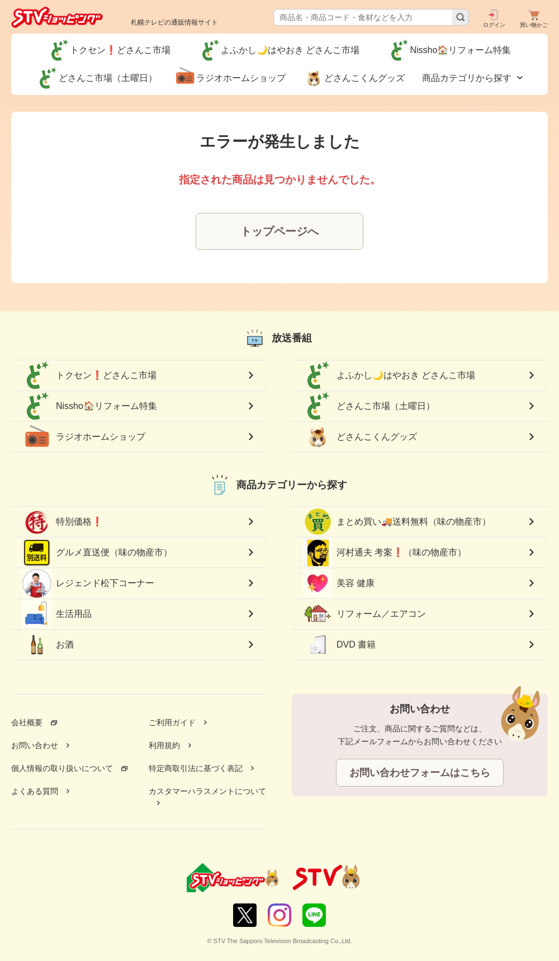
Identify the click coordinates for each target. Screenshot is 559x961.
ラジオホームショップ (83, 437)
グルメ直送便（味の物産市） (97, 552)
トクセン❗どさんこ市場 (89, 375)
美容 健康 (339, 583)
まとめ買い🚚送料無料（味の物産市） (397, 521)
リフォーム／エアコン (364, 614)
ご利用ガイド (172, 722)
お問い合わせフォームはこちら (419, 772)
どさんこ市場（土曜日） (369, 406)
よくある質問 (34, 791)
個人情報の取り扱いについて (62, 768)
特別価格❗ (62, 521)
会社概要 (26, 722)
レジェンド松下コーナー (88, 583)
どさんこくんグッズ (360, 436)
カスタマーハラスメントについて (207, 791)
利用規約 (164, 745)
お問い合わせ (34, 745)
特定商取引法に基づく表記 (196, 768)
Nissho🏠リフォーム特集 (89, 406)
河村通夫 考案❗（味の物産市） (384, 553)
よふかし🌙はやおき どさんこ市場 (389, 375)
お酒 (48, 644)
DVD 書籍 (339, 644)
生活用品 (57, 614)
